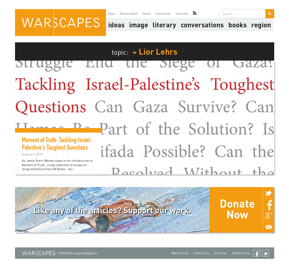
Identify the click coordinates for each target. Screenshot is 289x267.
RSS (194, 13)
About (111, 13)
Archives (220, 253)
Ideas (116, 25)
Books (237, 25)
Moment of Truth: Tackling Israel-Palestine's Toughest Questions (57, 144)
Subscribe (182, 13)
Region (261, 25)
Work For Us (179, 253)
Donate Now (237, 209)
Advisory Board (129, 13)
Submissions (163, 13)
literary (164, 25)
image (138, 25)
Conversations (202, 25)
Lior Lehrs (154, 51)
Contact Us (201, 253)
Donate (146, 13)
